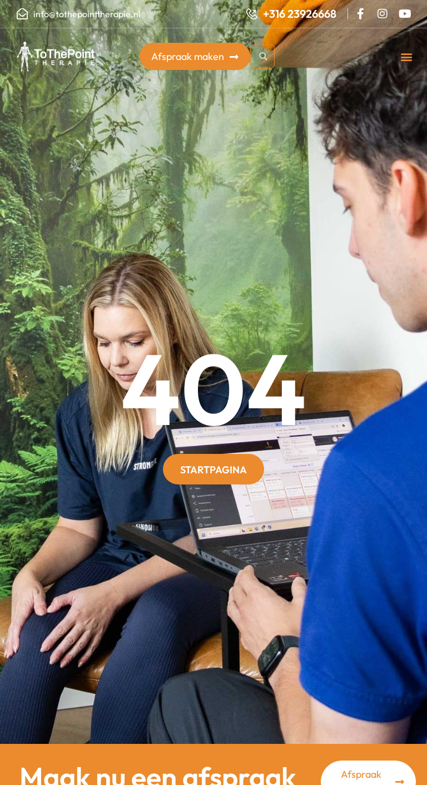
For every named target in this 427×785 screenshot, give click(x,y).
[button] (407, 56)
